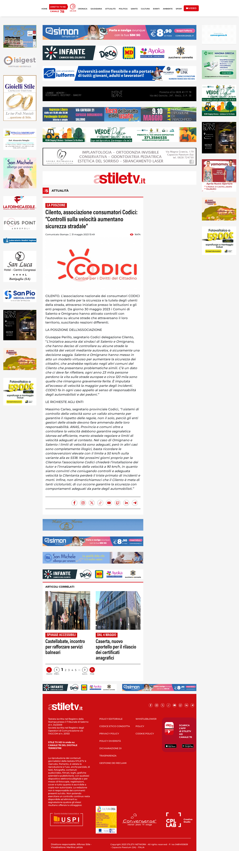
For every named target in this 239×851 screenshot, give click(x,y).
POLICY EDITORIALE (111, 718)
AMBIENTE (167, 9)
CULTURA (145, 9)
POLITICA (123, 9)
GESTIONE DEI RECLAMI (113, 763)
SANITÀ (134, 9)
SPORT (179, 9)
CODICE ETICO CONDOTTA (114, 726)
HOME (44, 9)
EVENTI (156, 9)
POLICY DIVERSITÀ (110, 741)
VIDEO (191, 8)
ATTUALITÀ (110, 9)
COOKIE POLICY (145, 733)
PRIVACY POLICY (109, 733)
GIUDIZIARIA (96, 9)
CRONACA (82, 9)
